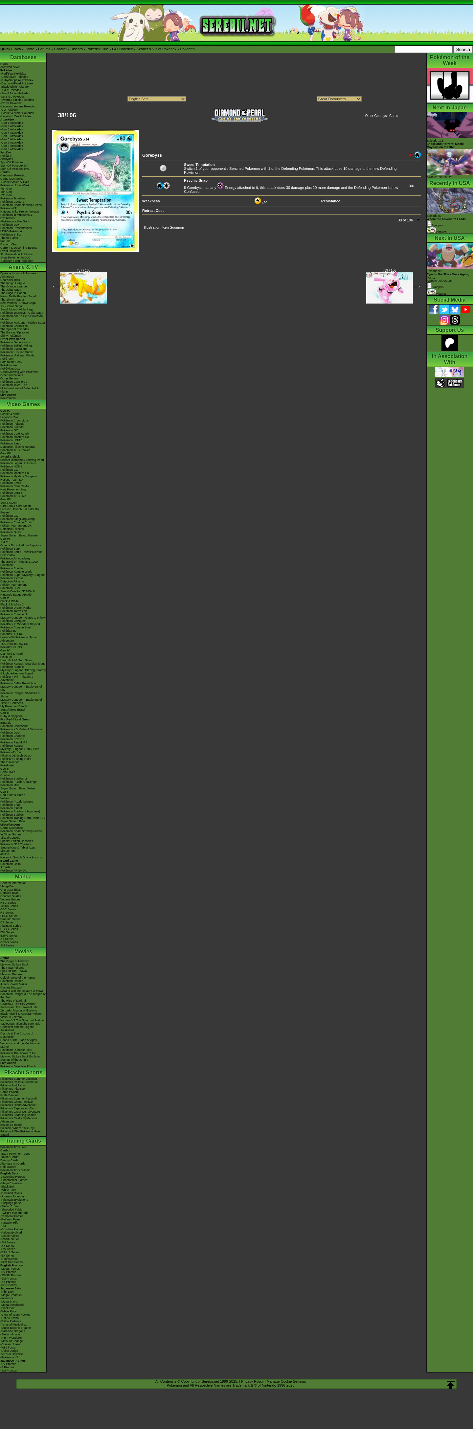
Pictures (437, 232)
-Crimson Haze (10, 1344)
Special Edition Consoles (16, 841)
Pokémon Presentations (16, 228)
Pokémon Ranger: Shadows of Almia (20, 695)
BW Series (7, 932)
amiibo (4, 854)
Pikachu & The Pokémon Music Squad (20, 1133)
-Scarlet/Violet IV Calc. (15, 182)
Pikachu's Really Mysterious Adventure (18, 1120)
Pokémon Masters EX (14, 437)
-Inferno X (6, 1298)
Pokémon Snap (10, 804)
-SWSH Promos (10, 1275)
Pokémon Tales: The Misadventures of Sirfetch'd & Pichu (19, 388)
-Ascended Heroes (12, 1176)
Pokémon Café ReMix (14, 433)
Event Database (10, 251)
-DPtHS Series (10, 1252)
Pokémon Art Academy (15, 558)
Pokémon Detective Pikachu (18, 1066)
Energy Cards (9, 1160)
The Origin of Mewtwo (14, 961)
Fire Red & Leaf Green (15, 719)
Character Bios (10, 280)
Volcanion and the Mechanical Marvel (20, 1045)
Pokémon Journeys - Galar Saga (21, 312)
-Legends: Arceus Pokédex (18, 106)
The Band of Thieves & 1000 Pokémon (19, 563)
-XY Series (7, 1245)
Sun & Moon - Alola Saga (17, 309)
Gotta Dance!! (9, 1095)
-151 (3, 1226)
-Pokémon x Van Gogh (15, 221)
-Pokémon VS (9, 1357)
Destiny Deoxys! (11, 987)
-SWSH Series (9, 1239)
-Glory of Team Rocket (15, 1314)
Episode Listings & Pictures (18, 273)
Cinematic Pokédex (13, 175)
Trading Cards (23, 1141)
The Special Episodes (14, 329)
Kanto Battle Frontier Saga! (18, 296)
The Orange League (13, 286)
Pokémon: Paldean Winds (17, 355)
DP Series (6, 922)
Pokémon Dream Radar (16, 607)
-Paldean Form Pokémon (16, 260)
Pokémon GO (9, 430)
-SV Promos (8, 1272)
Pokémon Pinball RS (14, 742)
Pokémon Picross (11, 578)
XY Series (6, 939)
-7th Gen (6, 195)
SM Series (7, 945)
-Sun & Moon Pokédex (15, 93)
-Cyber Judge (9, 1350)
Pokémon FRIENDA (13, 870)
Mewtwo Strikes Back (14, 964)
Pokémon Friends (12, 427)
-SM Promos (8, 1278)
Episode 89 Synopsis (446, 220)
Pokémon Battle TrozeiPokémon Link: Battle (21, 553)
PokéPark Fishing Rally (15, 758)
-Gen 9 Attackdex (11, 149)
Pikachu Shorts (23, 1072)
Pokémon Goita (10, 864)
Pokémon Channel (12, 735)
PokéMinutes (8, 365)
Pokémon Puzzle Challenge (18, 781)
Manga (23, 876)
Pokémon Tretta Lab (13, 611)
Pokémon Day (9, 224)
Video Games (23, 404)
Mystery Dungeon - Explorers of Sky (21, 688)
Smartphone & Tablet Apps (17, 847)
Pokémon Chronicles (14, 326)
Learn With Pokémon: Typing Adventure (19, 639)
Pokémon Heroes (11, 981)
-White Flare (8, 1189)
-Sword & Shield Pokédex (17, 100)
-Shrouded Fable (11, 1209)
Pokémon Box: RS (12, 739)
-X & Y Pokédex (10, 90)
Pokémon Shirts (10, 234)
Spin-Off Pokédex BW (14, 168)
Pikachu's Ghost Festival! (17, 1101)
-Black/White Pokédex (14, 86)
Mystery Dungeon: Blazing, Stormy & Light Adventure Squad (23, 672)
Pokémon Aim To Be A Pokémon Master (21, 317)
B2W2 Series (9, 935)
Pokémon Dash (10, 732)
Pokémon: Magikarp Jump (17, 519)
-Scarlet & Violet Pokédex (17, 113)
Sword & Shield (10, 456)
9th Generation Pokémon (16, 254)
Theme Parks (9, 237)
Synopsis (435, 287)
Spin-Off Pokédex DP (14, 165)
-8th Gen (6, 191)
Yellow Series (9, 906)
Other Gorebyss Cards (381, 116)
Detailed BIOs (9, 893)
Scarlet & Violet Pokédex (156, 49)
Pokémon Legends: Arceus (18, 463)
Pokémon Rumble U (13, 614)
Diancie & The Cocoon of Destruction (16, 1035)
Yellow (4, 798)
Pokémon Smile (10, 483)
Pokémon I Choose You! (16, 1050)
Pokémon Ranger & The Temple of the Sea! (23, 995)
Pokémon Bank (10, 548)
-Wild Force (7, 1347)
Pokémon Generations (15, 342)
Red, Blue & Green (12, 795)
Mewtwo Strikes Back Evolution (20, 1056)
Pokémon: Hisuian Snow (16, 352)
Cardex (5, 172)
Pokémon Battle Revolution (18, 683)
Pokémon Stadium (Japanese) (20, 811)
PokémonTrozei (10, 752)
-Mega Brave (8, 1301)
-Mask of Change (11, 1341)
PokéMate (7, 765)
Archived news (10, 67)
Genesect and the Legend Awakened (17, 1028)
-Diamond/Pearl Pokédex (16, 83)
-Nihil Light (7, 1291)
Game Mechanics (11, 178)
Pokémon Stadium (12, 814)
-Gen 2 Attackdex (11, 126)
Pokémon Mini (9, 785)
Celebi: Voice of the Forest (17, 977)
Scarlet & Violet (10, 414)
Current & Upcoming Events (18, 247)
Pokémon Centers (12, 201)
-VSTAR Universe (11, 1354)
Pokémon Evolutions (13, 349)
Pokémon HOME (11, 466)
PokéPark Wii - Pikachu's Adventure (16, 678)
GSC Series (8, 909)
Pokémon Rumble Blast (15, 627)
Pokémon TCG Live (13, 496)
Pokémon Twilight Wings (16, 345)
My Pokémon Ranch (13, 706)
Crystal (5, 775)
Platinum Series (10, 925)
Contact (60, 49)
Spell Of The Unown (13, 971)
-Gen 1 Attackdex (11, 123)
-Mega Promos (10, 1268)
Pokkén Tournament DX (16, 525)
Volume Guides (10, 899)
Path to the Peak (11, 362)
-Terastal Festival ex (13, 1324)
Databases (23, 57)
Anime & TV (23, 267)
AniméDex (7, 276)
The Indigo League (12, 283)
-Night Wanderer (11, 1337)
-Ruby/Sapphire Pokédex (16, 80)
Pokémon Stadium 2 (13, 778)
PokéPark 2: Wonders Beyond (20, 624)
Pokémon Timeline (12, 198)
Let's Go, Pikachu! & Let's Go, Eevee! (20, 511)
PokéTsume (8, 398)
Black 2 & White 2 (12, 604)
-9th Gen (6, 188)
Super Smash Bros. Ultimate (19, 535)
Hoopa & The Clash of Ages (18, 1040)
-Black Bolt (7, 1186)
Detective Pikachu (12, 529)
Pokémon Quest (11, 532)
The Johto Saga (10, 289)
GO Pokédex (122, 49)
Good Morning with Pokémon (19, 372)
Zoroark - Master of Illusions (18, 1010)
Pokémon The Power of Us (17, 1053)
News (4, 63)
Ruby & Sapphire (11, 716)
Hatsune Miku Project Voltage (19, 211)
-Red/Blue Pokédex (13, 73)
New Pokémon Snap (13, 489)
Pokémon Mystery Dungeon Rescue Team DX (18, 478)
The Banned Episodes (15, 332)
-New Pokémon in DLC (15, 257)
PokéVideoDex (10, 368)
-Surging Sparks (11, 1203)
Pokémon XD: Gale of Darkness (21, 729)
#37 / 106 (84, 270)
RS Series (7, 912)
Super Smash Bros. (13, 821)
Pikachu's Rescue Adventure (19, 1082)
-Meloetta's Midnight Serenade (20, 1023)
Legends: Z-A (9, 417)
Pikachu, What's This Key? (17, 1128)
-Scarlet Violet (9, 1235)
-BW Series (7, 1249)
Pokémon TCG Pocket (15, 450)
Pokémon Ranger (11, 745)
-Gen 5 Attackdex (11, 136)
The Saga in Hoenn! (13, 293)
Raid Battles (8, 1166)
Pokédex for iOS (11, 647)
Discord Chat (8, 244)
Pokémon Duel (10, 588)
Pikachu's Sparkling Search (18, 1115)
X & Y (4, 542)
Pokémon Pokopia (12, 423)
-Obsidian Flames (12, 1229)
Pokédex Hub (97, 49)
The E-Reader (9, 762)
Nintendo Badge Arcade (16, 594)
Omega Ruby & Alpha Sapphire (20, 545)
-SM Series (7, 1242)
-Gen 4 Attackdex (11, 132)
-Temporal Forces (11, 1216)
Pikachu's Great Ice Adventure (20, 1111)
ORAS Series (9, 942)
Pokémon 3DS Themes (15, 844)
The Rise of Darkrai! (13, 1000)
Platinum (6, 657)
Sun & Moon (8, 502)
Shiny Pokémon (10, 335)
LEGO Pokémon (11, 231)
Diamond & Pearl (11, 653)
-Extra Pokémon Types (15, 1153)
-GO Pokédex (9, 109)
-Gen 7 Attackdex (11, 142)
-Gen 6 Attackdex (11, 139)
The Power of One (12, 967)
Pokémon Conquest (13, 621)
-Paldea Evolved (11, 1232)
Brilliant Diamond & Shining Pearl (22, 460)
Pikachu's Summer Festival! (18, 1098)
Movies (23, 951)
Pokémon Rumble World (16, 571)
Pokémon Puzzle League (16, 801)
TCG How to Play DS (14, 644)
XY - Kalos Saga (11, 306)
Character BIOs (10, 889)
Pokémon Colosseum (14, 726)
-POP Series (8, 1285)
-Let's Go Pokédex (12, 96)
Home (29, 49)
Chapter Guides (10, 896)
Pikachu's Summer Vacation (18, 1078)
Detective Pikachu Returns (17, 446)
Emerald (5, 722)
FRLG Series (8, 916)
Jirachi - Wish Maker (13, 984)
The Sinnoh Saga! (12, 299)
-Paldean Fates (10, 1219)
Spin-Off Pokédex (11, 162)
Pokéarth (187, 49)
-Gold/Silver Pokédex (14, 77)
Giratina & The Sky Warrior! (18, 1004)
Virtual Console (10, 837)
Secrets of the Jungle (14, 1059)
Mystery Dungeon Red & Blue (19, 749)
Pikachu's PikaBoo (12, 1088)
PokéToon (6, 358)
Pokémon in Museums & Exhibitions (16, 216)
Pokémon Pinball (11, 808)
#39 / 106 (389, 270)
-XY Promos (8, 1281)
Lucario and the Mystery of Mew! (21, 990)
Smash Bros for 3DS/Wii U (17, 591)
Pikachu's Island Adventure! (18, 1105)
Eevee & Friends (11, 1124)
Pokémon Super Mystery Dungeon (23, 575)
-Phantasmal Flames (14, 1180)
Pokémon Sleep (10, 443)
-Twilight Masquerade (14, 1212)
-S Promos (7, 1367)
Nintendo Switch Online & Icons (21, 857)
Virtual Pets (7, 850)
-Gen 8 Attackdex (11, 145)
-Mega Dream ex (11, 1295)
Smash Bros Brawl (12, 709)
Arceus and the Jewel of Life (18, 1007)
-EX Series (7, 1255)
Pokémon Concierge (13, 381)
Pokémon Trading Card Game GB (22, 818)
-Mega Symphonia (12, 1304)
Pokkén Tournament (13, 584)
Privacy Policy (252, 1381)
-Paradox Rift (9, 1222)
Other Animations (11, 375)
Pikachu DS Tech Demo (16, 755)
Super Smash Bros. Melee (17, 788)
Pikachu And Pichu (12, 1085)
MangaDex (7, 886)
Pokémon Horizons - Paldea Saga (22, 322)
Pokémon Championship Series (21, 205)
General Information (13, 883)
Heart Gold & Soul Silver (16, 660)
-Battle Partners (10, 1321)
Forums (44, 49)
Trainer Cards (9, 1157)
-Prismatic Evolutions (14, 1199)
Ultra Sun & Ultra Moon (15, 506)
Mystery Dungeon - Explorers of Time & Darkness (21, 701)
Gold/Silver (7, 772)
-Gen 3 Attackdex (11, 129)
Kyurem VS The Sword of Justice (22, 1020)
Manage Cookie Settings (286, 1381)
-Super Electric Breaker (15, 1327)
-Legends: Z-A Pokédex (15, 116)
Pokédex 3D (8, 630)
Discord (77, 49)
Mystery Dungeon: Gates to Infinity (23, 617)
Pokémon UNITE (11, 440)
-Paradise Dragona (12, 1331)
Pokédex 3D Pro (11, 634)
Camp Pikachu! (10, 1092)
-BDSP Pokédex (11, 103)
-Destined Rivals (11, 1193)
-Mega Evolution (11, 1183)
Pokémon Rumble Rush (16, 522)
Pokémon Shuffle (11, 568)
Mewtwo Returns (11, 974)
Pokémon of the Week (14, 185)
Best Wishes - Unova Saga (18, 303)
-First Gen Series (11, 1262)
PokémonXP (8, 208)
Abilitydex (6, 159)
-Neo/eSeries (9, 1258)
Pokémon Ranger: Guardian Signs (22, 663)
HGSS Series (9, 929)
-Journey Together (12, 1196)
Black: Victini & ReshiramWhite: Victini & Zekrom (21, 1015)
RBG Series (8, 902)
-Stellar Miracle (10, 1334)
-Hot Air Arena (9, 1318)
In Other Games (10, 834)
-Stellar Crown (9, 1206)
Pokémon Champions (14, 420)
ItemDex (5, 152)
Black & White (9, 601)
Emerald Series (10, 919)
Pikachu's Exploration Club (17, 1108)
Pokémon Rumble (12, 667)
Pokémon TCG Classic (15, 1170)
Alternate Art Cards (12, 1163)
